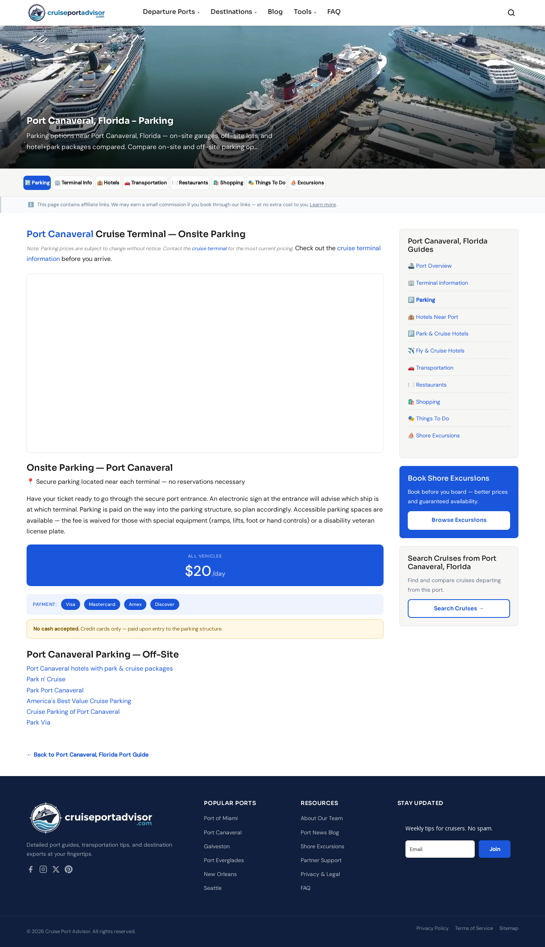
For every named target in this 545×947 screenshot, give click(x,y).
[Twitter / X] (56, 870)
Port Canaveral (60, 233)
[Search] (511, 13)
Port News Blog (320, 832)
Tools (305, 12)
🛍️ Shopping (424, 401)
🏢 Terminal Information (438, 282)
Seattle (213, 887)
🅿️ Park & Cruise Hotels (438, 333)
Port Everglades (224, 859)
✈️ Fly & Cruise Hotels (436, 350)
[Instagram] (43, 870)
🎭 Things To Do (428, 418)
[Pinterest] (69, 870)
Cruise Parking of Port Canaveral (73, 711)
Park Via (38, 722)
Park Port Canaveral (55, 690)
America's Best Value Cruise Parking (79, 700)
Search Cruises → (459, 608)
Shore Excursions (322, 845)
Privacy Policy (432, 927)
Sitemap (508, 927)
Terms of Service (474, 927)
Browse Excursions (459, 519)
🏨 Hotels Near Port (433, 316)
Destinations (234, 12)
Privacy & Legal (320, 874)
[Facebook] (31, 870)
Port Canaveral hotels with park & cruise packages (100, 668)
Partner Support (321, 859)
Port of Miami (221, 818)
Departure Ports (171, 12)
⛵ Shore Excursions (434, 435)
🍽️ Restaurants (427, 384)
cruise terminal (209, 248)
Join (494, 849)
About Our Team (322, 818)
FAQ (334, 12)
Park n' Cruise (46, 679)
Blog (275, 12)
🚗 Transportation (430, 367)
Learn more (323, 204)
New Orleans (220, 874)
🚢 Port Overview (430, 265)
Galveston (217, 845)
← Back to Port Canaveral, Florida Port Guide (87, 754)
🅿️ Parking (421, 299)
